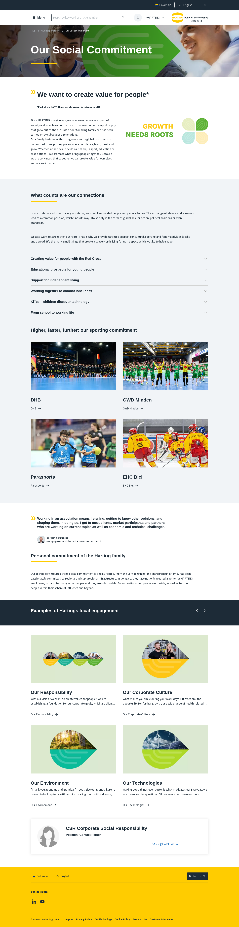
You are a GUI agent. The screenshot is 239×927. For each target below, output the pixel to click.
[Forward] (204, 610)
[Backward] (197, 610)
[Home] (34, 31)
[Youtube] (42, 901)
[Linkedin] (34, 901)
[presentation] (185, 5)
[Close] (204, 5)
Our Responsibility (50, 30)
